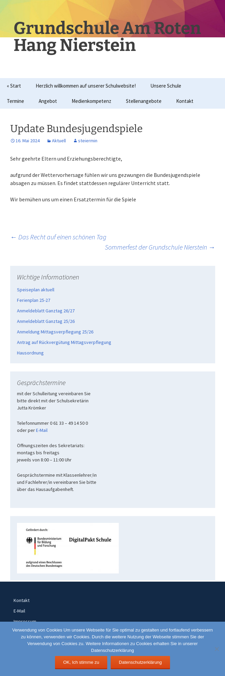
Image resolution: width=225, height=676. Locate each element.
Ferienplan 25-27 (33, 300)
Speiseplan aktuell (35, 290)
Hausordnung (30, 353)
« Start (14, 86)
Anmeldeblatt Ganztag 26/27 (46, 311)
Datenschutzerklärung (140, 662)
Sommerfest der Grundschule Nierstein (160, 247)
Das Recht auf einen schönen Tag (58, 237)
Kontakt (184, 101)
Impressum (25, 621)
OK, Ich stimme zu (81, 662)
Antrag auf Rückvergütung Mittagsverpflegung (64, 342)
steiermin (87, 141)
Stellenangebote (144, 101)
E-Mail (42, 430)
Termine (15, 101)
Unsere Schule (165, 86)
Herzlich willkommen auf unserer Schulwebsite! (86, 86)
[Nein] (216, 648)
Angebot (48, 101)
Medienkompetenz (91, 101)
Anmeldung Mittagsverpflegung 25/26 (55, 332)
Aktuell (59, 141)
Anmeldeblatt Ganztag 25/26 (46, 321)
